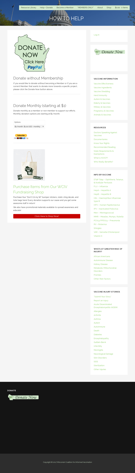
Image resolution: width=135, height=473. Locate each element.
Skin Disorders (100, 358)
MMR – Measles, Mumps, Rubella (108, 216)
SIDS (96, 361)
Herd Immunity (100, 95)
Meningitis (98, 350)
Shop (109, 7)
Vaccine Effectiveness (103, 84)
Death (96, 331)
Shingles (97, 228)
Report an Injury (101, 300)
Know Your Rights (101, 143)
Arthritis (97, 315)
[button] (46, 216)
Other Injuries (100, 369)
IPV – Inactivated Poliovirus (106, 209)
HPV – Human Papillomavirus (107, 205)
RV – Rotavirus (100, 224)
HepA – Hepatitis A (102, 190)
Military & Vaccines (102, 107)
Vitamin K (98, 236)
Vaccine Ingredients (103, 87)
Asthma (97, 319)
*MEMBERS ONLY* (85, 7)
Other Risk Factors (102, 279)
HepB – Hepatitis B (102, 194)
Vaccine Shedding (102, 91)
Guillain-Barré (100, 342)
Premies (97, 275)
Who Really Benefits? (103, 162)
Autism (97, 323)
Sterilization (99, 365)
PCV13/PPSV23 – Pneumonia (107, 220)
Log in (96, 35)
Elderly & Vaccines (102, 103)
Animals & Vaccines (102, 115)
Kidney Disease (101, 264)
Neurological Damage (103, 354)
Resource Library (28, 7)
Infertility (98, 346)
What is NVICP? (101, 158)
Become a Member (65, 7)
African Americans (102, 256)
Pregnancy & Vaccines (104, 111)
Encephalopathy (101, 338)
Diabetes (98, 334)
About (100, 7)
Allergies (98, 311)
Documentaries (100, 139)
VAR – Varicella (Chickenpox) (106, 232)
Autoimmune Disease (103, 260)
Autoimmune (99, 327)
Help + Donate (46, 7)
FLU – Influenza (101, 186)
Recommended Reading (104, 147)
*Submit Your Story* (102, 297)
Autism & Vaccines (102, 99)
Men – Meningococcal (104, 213)
